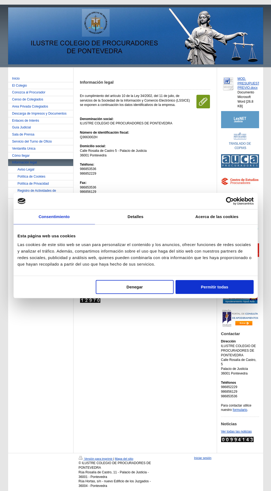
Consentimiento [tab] (54, 216)
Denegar (134, 287)
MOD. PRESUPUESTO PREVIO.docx (250, 83)
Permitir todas (214, 287)
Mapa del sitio (124, 458)
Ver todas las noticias (236, 431)
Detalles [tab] (135, 216)
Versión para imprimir (96, 458)
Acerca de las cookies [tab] (216, 216)
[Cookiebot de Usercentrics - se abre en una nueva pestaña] (230, 201)
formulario (240, 410)
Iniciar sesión (202, 457)
